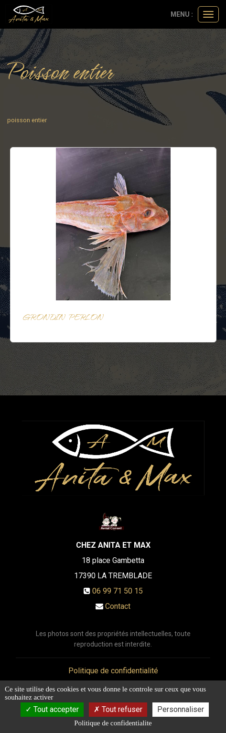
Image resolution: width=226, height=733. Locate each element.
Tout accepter (52, 709)
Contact (117, 606)
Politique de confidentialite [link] (112, 723)
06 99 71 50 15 (117, 590)
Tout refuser (118, 709)
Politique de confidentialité (113, 670)
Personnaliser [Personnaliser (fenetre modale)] (180, 709)
